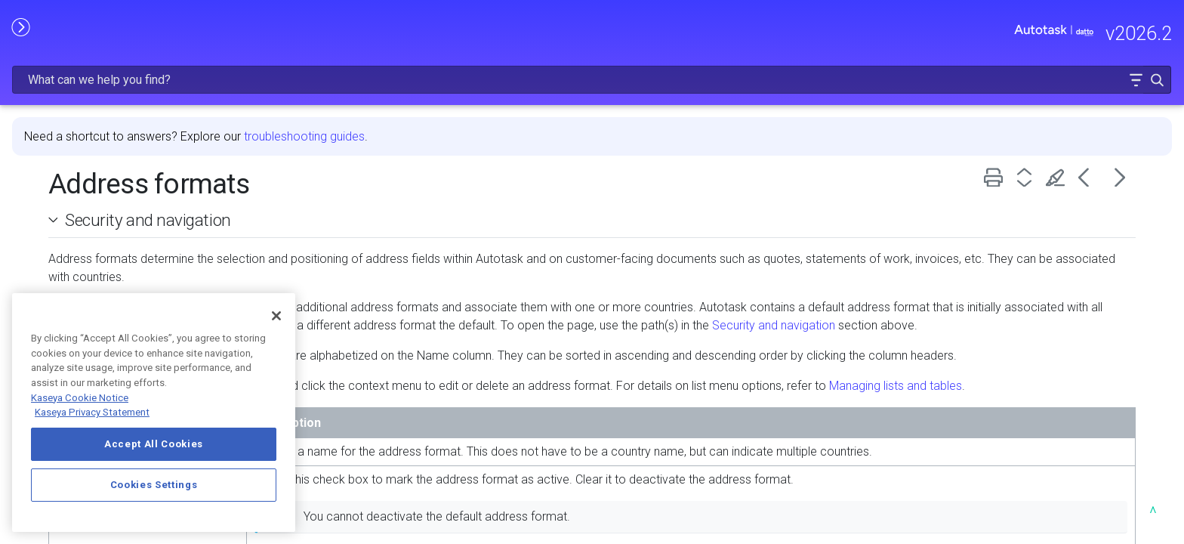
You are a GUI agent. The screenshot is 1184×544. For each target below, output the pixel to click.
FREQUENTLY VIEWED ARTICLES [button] (124, 160)
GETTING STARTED (124, 193)
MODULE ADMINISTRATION (124, 224)
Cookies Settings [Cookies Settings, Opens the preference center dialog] (154, 484)
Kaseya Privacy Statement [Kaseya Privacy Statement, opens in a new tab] (92, 412)
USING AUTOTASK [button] (124, 256)
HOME (28, 96)
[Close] (276, 315)
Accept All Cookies (153, 444)
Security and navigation (385, 180)
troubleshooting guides (541, 97)
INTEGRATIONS (124, 288)
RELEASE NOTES (57, 128)
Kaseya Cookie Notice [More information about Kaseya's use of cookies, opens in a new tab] (79, 397)
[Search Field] (945, 33)
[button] (1125, 33)
